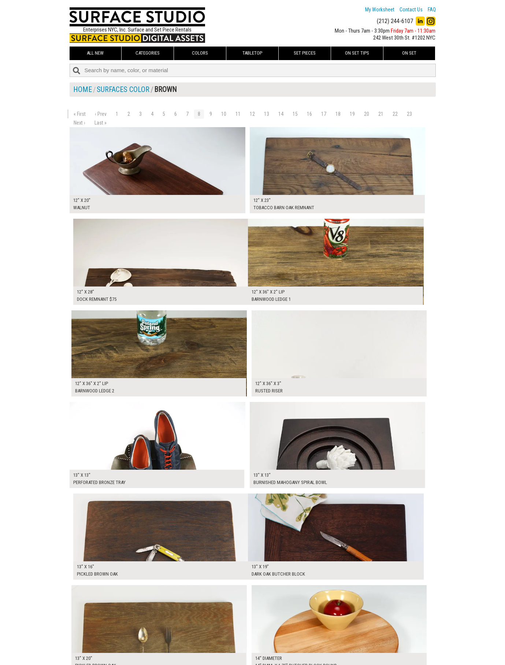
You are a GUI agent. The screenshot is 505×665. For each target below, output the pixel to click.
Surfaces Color (123, 89)
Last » (100, 123)
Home (82, 89)
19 (352, 114)
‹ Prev (101, 114)
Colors (200, 53)
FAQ (432, 9)
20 (366, 114)
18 (338, 114)
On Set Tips (357, 53)
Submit (330, 644)
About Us (206, 636)
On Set (409, 53)
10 (223, 114)
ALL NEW (95, 53)
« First (80, 114)
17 (323, 114)
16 (309, 114)
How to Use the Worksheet (224, 628)
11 (238, 114)
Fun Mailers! (209, 652)
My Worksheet (379, 9)
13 (266, 114)
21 (380, 114)
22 (395, 114)
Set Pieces (305, 53)
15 (295, 114)
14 (280, 114)
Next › (79, 123)
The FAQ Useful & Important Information (238, 644)
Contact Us (411, 9)
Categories (147, 53)
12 (252, 114)
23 (409, 114)
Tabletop (252, 53)
